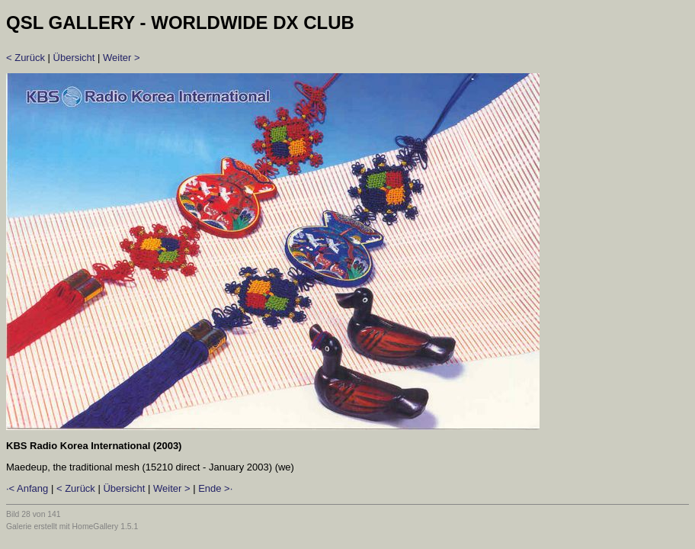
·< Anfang (27, 488)
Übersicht (74, 57)
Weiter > (121, 57)
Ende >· (215, 488)
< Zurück (25, 57)
